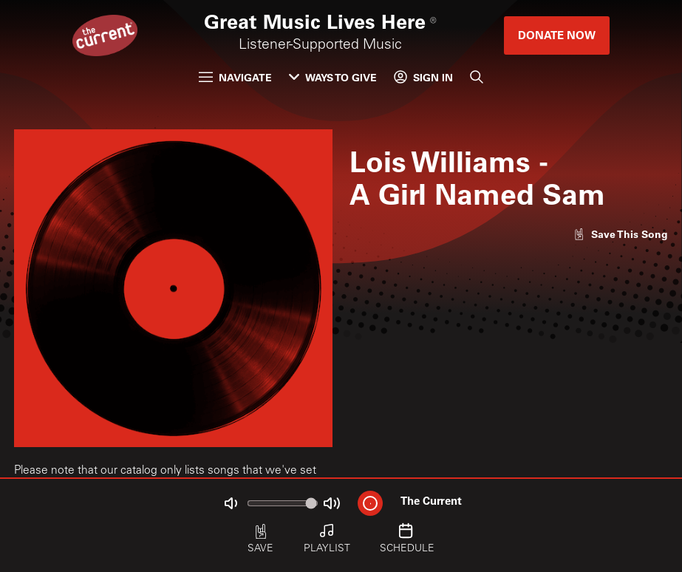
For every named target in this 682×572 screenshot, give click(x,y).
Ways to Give (333, 77)
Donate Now (557, 34)
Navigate (235, 77)
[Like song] (620, 234)
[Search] (476, 77)
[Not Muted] (230, 503)
